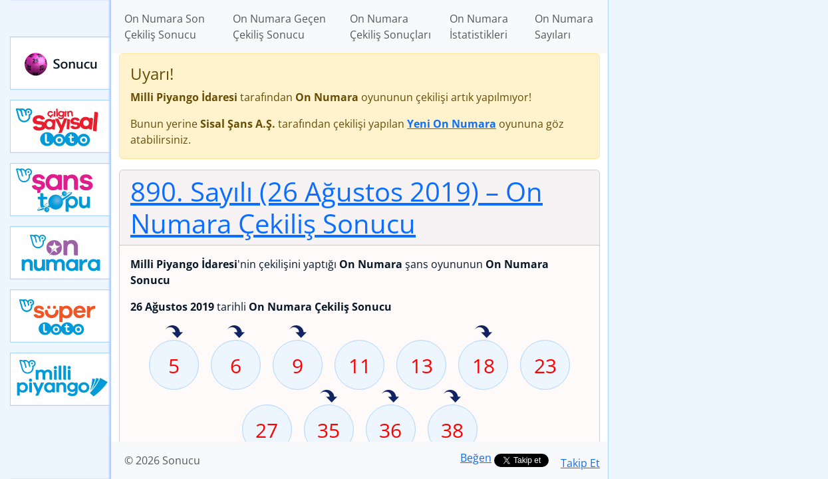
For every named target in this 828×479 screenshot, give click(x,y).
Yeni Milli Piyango (60, 379)
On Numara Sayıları (564, 26)
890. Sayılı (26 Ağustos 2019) (336, 207)
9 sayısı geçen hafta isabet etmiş (298, 332)
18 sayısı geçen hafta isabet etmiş (483, 332)
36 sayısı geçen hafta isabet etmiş (390, 397)
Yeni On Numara (60, 252)
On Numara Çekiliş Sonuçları (390, 26)
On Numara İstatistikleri (479, 26)
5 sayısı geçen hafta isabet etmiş (174, 332)
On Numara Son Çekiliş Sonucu (164, 26)
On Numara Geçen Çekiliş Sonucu (279, 26)
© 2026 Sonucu (162, 460)
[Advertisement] (718, 210)
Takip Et (580, 463)
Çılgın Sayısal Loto (60, 126)
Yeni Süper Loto (60, 316)
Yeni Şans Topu (60, 189)
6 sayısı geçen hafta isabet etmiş (236, 332)
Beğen (475, 457)
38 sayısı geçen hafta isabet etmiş (452, 397)
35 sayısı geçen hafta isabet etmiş (328, 397)
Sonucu (60, 63)
